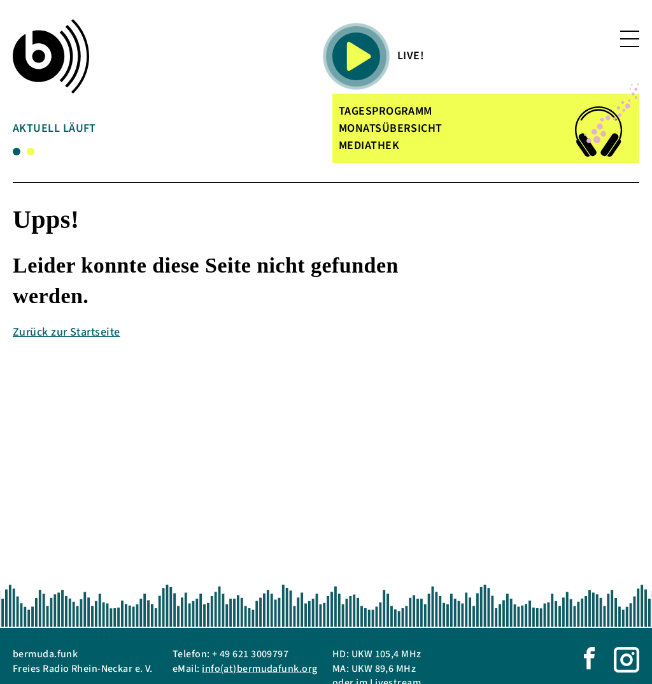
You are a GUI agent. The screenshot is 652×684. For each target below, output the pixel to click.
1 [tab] (16, 151)
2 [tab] (30, 151)
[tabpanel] (114, 130)
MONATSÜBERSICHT (391, 128)
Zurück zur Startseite (66, 332)
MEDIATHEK (369, 145)
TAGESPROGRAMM (385, 111)
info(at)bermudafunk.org (259, 669)
